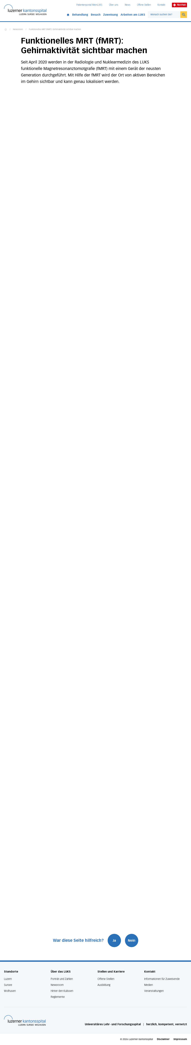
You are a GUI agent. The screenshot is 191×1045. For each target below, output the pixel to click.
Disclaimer (163, 1039)
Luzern (8, 979)
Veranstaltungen (154, 990)
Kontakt (161, 4)
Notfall (179, 4)
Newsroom (18, 30)
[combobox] (164, 14)
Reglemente (58, 996)
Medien (148, 985)
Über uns (113, 4)
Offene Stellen (144, 4)
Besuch (95, 14)
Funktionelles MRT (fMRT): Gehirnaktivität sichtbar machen (55, 30)
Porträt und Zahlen (62, 979)
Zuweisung (110, 14)
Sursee (8, 985)
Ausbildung (103, 985)
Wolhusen (10, 990)
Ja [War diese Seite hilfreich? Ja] (114, 940)
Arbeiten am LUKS (133, 14)
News (127, 4)
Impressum (180, 1039)
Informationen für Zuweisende (162, 979)
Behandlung (80, 14)
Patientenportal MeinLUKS (89, 4)
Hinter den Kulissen (62, 990)
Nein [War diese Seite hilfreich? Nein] (131, 940)
